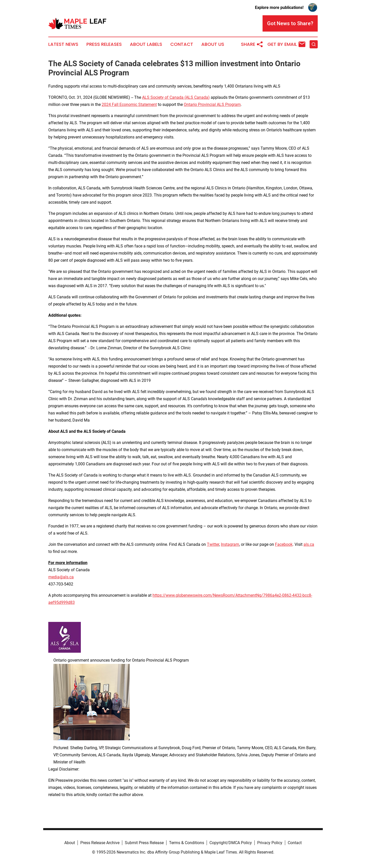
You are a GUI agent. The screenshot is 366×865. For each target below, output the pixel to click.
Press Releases (104, 44)
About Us (212, 44)
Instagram (230, 544)
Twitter (213, 544)
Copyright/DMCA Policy (230, 842)
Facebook (284, 544)
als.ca (308, 544)
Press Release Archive (99, 842)
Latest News (63, 44)
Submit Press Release (144, 842)
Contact (181, 44)
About (69, 842)
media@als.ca (61, 577)
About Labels (146, 44)
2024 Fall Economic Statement (129, 104)
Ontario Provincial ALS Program (212, 104)
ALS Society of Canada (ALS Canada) (176, 97)
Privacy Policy (269, 842)
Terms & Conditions (186, 842)
